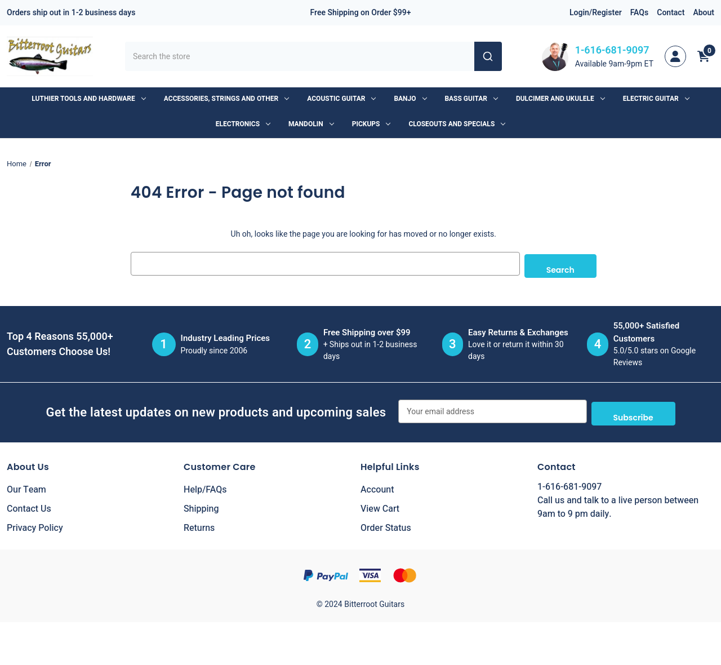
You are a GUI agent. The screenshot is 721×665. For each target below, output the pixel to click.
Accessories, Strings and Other (226, 99)
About (703, 13)
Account (377, 485)
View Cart (379, 504)
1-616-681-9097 (612, 50)
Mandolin (311, 124)
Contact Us (29, 504)
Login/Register (595, 13)
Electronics (243, 124)
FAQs (639, 13)
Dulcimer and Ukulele (560, 99)
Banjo (410, 99)
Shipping (201, 504)
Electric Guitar (656, 99)
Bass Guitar (471, 99)
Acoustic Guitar (341, 99)
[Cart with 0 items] (703, 56)
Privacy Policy (35, 523)
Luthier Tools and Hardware (88, 99)
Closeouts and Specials (456, 124)
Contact (670, 13)
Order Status (385, 523)
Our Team (26, 485)
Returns (199, 523)
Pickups (371, 124)
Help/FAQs (205, 485)
